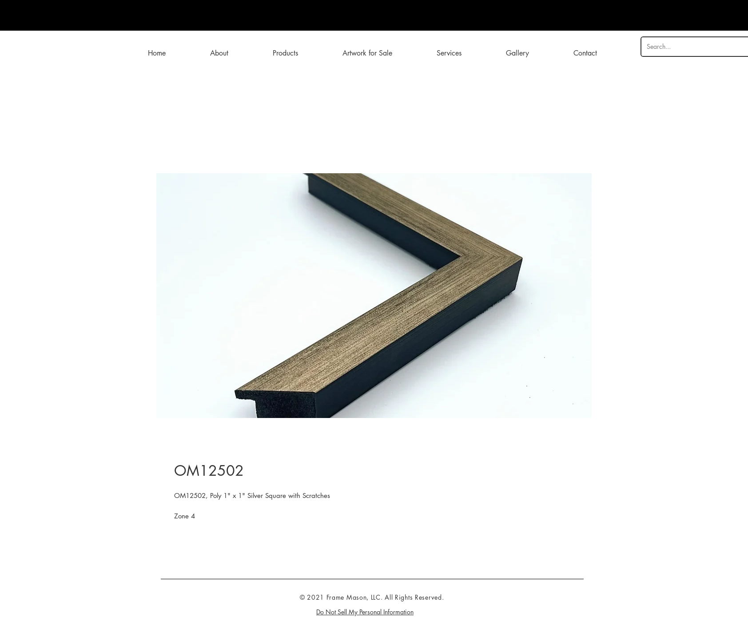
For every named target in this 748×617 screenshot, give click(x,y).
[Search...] (693, 46)
